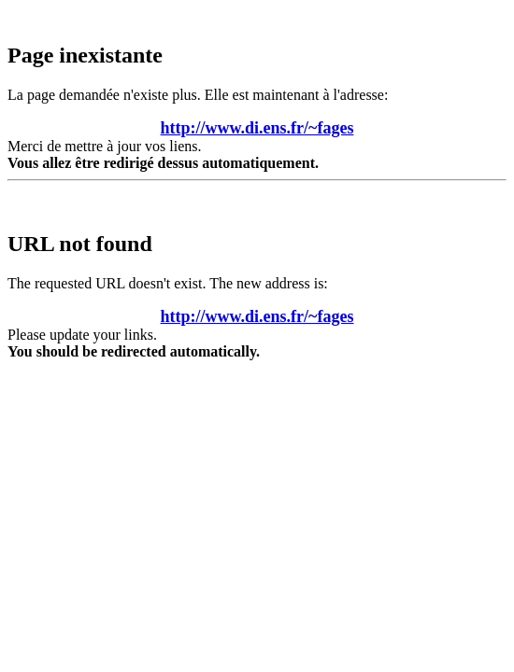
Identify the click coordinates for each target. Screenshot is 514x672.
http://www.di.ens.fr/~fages (257, 128)
